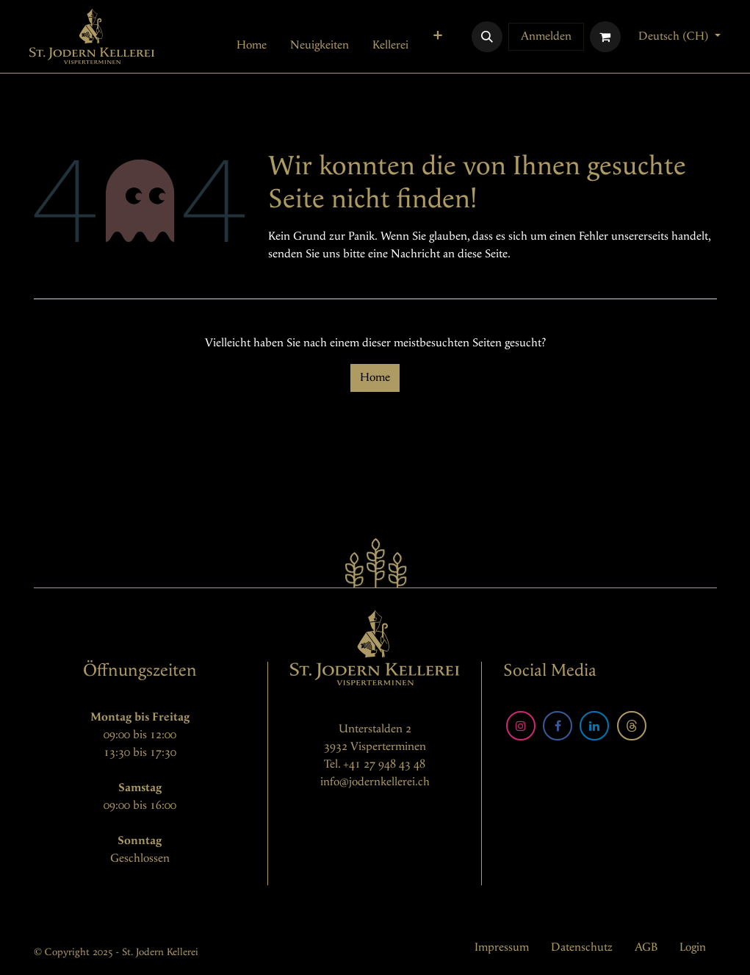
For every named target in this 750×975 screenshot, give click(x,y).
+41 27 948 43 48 (384, 764)
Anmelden (546, 36)
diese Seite (483, 254)
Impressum (502, 947)
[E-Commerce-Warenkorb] (605, 36)
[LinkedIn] (594, 725)
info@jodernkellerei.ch (375, 782)
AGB (646, 947)
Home (375, 377)
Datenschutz (582, 947)
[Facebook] (557, 725)
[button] (487, 36)
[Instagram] (521, 725)
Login (692, 947)
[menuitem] (251, 45)
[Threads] (631, 725)
